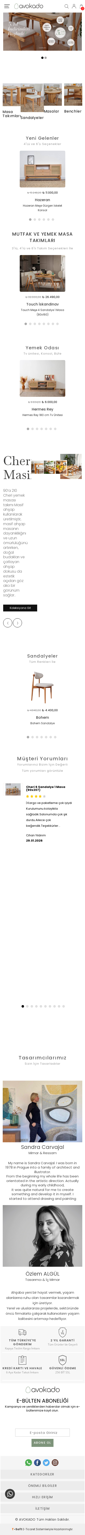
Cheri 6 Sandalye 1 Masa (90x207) (45, 788)
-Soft (17, 1529)
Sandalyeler (42, 656)
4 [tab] (45, 220)
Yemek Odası (42, 348)
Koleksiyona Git (20, 608)
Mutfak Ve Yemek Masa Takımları (42, 237)
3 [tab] (40, 220)
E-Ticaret (29, 1529)
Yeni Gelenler (42, 138)
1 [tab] (31, 220)
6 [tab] (54, 220)
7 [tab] (54, 325)
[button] (22, 1006)
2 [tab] (36, 220)
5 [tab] (49, 220)
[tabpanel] (42, 185)
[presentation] (7, 622)
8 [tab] (58, 325)
